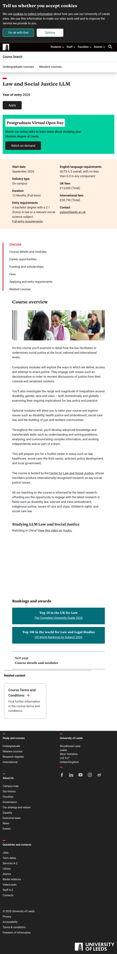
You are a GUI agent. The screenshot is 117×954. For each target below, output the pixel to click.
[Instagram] (89, 775)
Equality (7, 812)
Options (50, 32)
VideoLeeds (10, 884)
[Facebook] (61, 775)
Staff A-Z (8, 890)
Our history (9, 791)
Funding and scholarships (26, 266)
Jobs (5, 852)
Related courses (20, 289)
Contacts (8, 895)
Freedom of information (17, 932)
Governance (10, 802)
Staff (71, 46)
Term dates (9, 858)
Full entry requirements (27, 221)
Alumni (100, 46)
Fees (12, 274)
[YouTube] (80, 775)
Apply (12, 105)
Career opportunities (23, 259)
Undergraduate (11, 746)
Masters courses (50, 66)
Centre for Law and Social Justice (71, 473)
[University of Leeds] (94, 947)
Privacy (7, 916)
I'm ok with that (18, 32)
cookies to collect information (33, 14)
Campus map (10, 786)
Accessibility (10, 922)
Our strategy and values (16, 807)
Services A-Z (10, 863)
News (6, 823)
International (10, 762)
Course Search (12, 56)
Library (7, 868)
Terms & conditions (14, 927)
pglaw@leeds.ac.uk (73, 212)
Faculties (85, 46)
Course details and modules (27, 251)
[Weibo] (99, 775)
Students (57, 46)
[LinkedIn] (71, 775)
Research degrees (13, 756)
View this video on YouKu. (55, 530)
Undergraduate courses (18, 66)
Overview (15, 244)
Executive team (12, 818)
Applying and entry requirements (30, 281)
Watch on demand (23, 145)
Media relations (12, 879)
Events (6, 828)
